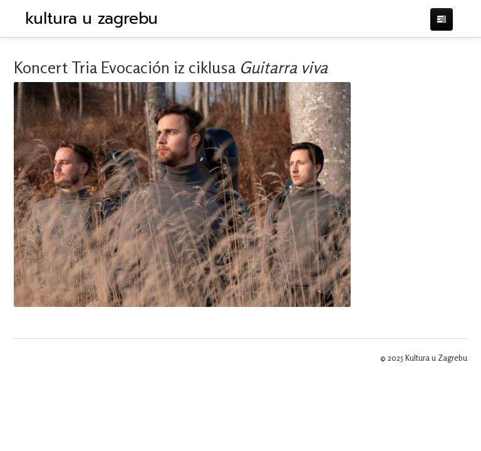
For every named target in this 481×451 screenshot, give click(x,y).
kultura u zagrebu (91, 19)
